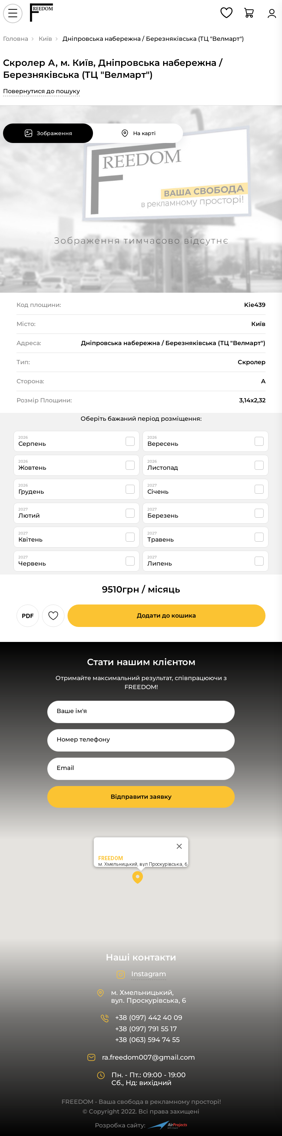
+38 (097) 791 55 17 (146, 1029)
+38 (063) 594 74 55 (147, 1040)
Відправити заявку (141, 796)
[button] (141, 880)
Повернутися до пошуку (41, 91)
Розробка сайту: (141, 1125)
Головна (15, 38)
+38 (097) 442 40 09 (148, 1018)
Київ (45, 38)
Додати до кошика (166, 615)
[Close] (179, 846)
